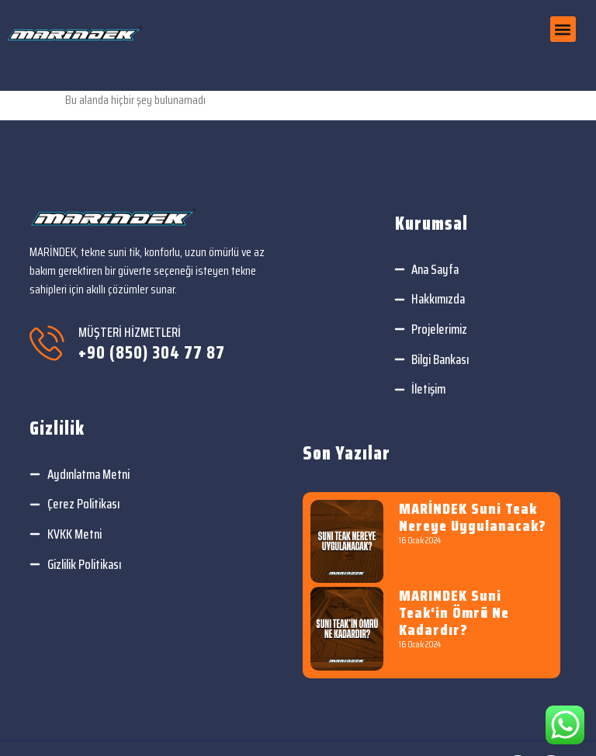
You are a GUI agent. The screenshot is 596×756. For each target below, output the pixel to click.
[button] (563, 29)
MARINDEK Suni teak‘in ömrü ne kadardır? (454, 612)
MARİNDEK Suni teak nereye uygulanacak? (472, 517)
